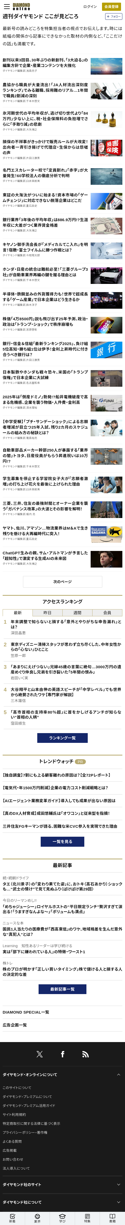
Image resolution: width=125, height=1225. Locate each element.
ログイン (90, 6)
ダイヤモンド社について (22, 1202)
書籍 (112, 1218)
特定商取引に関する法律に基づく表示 (31, 1124)
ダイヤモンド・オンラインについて (30, 1075)
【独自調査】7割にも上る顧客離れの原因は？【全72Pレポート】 (56, 775)
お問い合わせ (13, 1159)
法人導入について (16, 1168)
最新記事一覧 (62, 989)
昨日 (48, 613)
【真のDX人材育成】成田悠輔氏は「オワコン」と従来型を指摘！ (56, 813)
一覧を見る (62, 841)
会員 (107, 613)
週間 (77, 613)
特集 (87, 1218)
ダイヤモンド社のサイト (22, 1185)
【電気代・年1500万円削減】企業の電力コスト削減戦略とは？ (55, 788)
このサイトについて (17, 1088)
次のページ (62, 582)
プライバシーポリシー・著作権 (25, 1133)
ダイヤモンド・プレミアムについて (27, 1097)
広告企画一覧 (15, 1025)
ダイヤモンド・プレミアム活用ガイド (29, 1106)
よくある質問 (12, 1142)
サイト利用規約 (14, 1115)
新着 (12, 1218)
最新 (18, 613)
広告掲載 (10, 1151)
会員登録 (111, 7)
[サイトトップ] (20, 6)
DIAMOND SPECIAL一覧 (26, 1012)
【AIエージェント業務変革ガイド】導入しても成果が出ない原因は (59, 800)
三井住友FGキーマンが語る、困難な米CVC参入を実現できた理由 (60, 826)
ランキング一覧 (62, 738)
